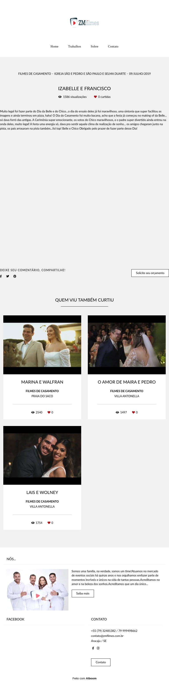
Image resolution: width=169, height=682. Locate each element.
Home (55, 46)
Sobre (95, 46)
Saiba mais (83, 593)
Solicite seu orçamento (150, 273)
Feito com (84, 678)
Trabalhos (74, 46)
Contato (113, 46)
